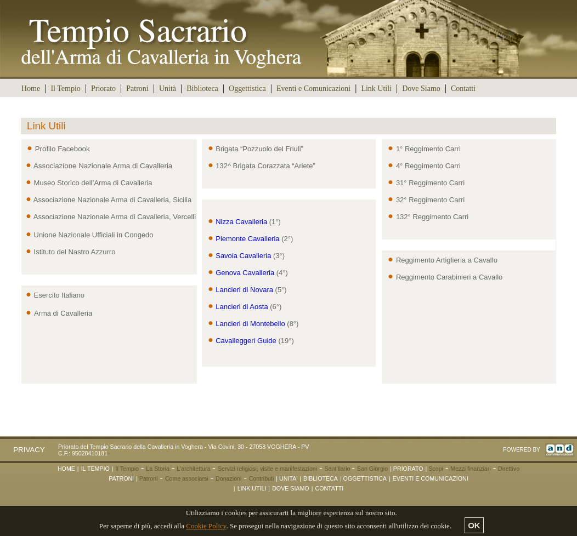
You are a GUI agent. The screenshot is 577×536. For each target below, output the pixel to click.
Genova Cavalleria (241, 273)
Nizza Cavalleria (237, 222)
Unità (167, 88)
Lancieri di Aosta (237, 307)
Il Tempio (65, 88)
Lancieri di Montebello (246, 324)
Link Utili (376, 88)
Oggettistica (247, 88)
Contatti (463, 88)
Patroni (137, 88)
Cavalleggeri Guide (241, 341)
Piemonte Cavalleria (243, 239)
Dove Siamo (421, 88)
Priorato (103, 88)
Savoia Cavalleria (239, 256)
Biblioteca (202, 88)
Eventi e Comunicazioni (313, 88)
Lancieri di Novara (240, 290)
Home (30, 88)
